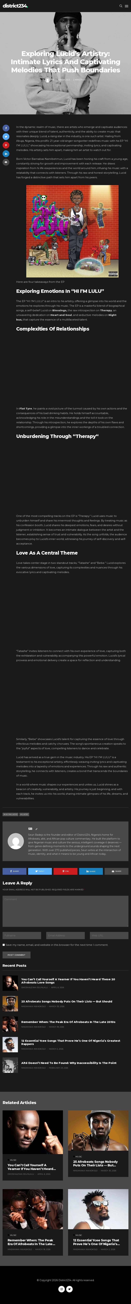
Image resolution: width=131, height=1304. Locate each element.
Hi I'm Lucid (11, 814)
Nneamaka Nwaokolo (33, 1006)
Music (65, 45)
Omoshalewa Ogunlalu (34, 987)
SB (53, 79)
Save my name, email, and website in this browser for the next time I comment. (57, 944)
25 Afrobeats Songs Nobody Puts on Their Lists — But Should (66, 1001)
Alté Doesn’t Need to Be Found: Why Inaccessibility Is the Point (69, 1063)
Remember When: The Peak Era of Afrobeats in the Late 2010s (68, 1022)
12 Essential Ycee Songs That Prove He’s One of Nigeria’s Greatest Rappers (70, 1042)
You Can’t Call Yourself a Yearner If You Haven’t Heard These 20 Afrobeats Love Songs (68, 981)
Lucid (25, 814)
